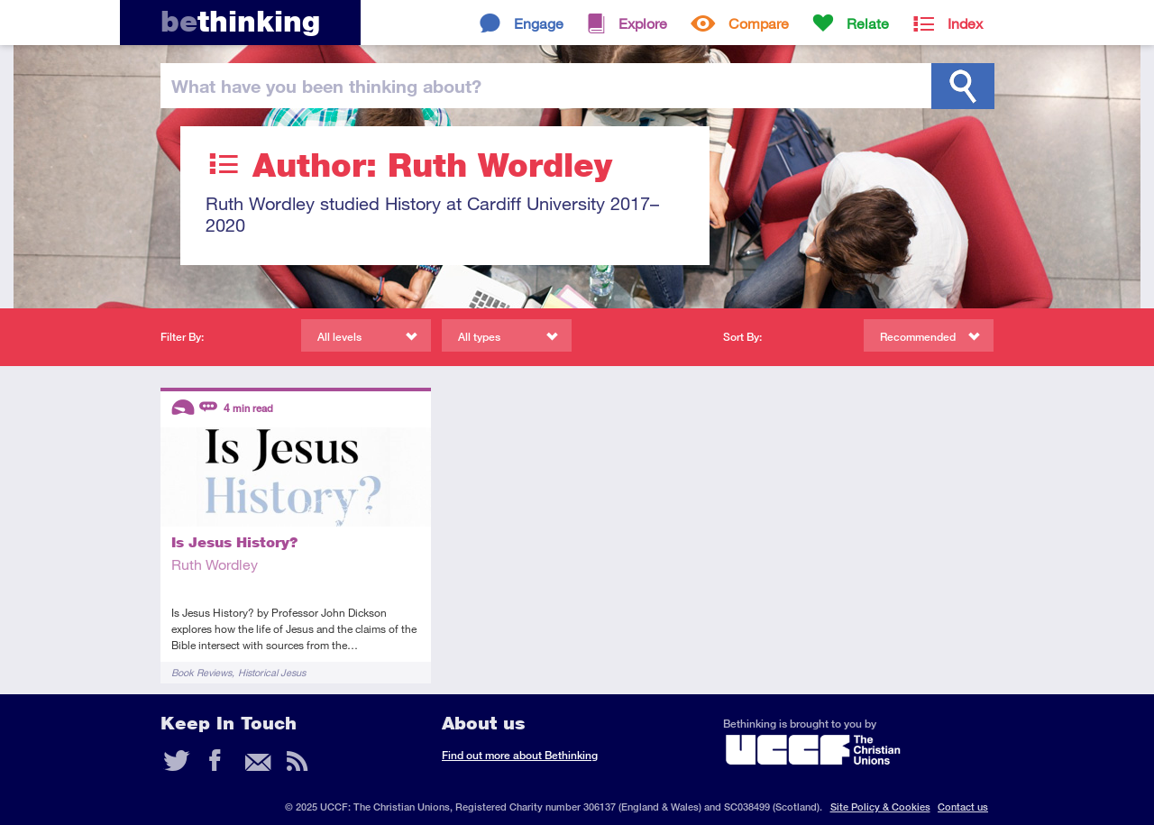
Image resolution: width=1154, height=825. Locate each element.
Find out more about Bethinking (520, 755)
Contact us (963, 806)
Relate (868, 23)
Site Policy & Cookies (880, 806)
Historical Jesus (272, 672)
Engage (538, 23)
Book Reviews (201, 672)
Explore (642, 23)
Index (965, 23)
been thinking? (326, 85)
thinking (240, 21)
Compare (758, 23)
